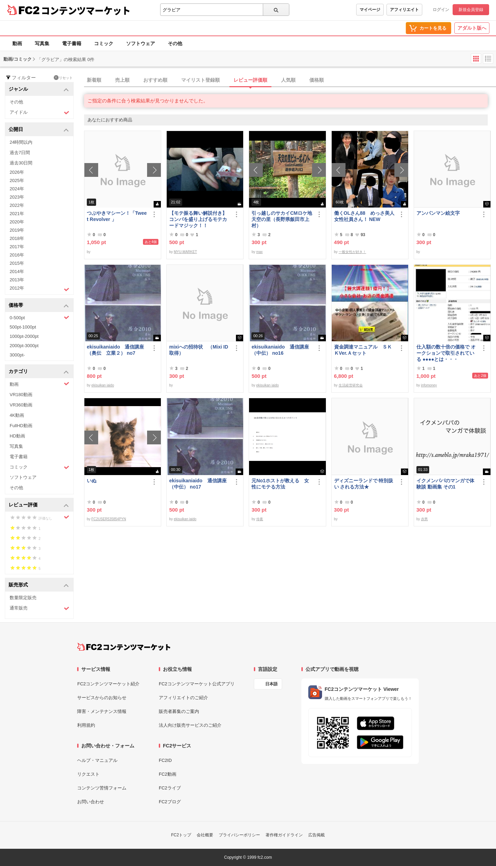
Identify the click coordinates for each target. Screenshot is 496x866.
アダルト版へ (471, 28)
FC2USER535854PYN (108, 519)
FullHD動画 (21, 425)
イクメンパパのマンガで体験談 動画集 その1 (445, 484)
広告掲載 (316, 835)
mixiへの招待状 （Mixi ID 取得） (198, 350)
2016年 (17, 255)
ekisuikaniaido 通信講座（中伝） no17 (197, 484)
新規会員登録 (470, 9)
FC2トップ (181, 835)
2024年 (17, 188)
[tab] (290, 80)
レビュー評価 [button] (39, 505)
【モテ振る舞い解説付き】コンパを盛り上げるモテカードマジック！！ (198, 219)
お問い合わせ (90, 801)
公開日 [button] (39, 130)
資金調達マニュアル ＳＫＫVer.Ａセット (363, 350)
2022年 (17, 205)
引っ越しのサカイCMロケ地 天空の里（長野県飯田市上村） (282, 219)
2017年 (17, 246)
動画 (17, 43)
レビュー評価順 (250, 80)
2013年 (17, 279)
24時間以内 (21, 142)
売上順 (122, 80)
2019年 (17, 230)
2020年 (17, 221)
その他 (175, 43)
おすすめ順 (155, 80)
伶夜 (259, 519)
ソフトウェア (140, 43)
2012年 (39, 288)
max (259, 252)
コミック (103, 43)
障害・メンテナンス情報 (101, 711)
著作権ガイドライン (284, 835)
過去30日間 (21, 162)
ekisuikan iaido (102, 385)
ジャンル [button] (39, 89)
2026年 (17, 172)
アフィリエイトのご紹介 (183, 697)
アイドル (39, 112)
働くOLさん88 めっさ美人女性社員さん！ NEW (364, 216)
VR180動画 (21, 394)
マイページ (370, 9)
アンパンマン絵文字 (438, 213)
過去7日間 (20, 152)
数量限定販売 (23, 597)
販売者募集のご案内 (179, 711)
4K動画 (17, 415)
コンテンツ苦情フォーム (101, 788)
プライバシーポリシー (239, 835)
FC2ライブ (170, 788)
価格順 (316, 80)
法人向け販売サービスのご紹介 (190, 725)
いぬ (91, 480)
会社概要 (205, 835)
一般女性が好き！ (352, 252)
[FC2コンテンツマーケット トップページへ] (123, 647)
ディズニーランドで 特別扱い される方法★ (363, 484)
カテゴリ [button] (39, 372)
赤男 (424, 519)
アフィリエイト (404, 9)
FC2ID (165, 760)
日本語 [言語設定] (271, 684)
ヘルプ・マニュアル (97, 760)
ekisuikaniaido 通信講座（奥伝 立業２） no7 (115, 350)
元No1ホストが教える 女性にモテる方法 (280, 484)
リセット (63, 77)
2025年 (17, 180)
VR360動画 (21, 404)
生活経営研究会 (351, 385)
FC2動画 (167, 774)
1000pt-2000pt (24, 336)
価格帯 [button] (39, 305)
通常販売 (39, 608)
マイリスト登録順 (200, 80)
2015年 (17, 263)
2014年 (17, 271)
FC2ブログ (170, 801)
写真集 (42, 43)
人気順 (288, 80)
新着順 (94, 80)
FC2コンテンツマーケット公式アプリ (197, 683)
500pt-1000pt (23, 327)
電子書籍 (71, 43)
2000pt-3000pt (24, 345)
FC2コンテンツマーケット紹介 (108, 683)
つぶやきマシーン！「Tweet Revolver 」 (117, 216)
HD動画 (17, 436)
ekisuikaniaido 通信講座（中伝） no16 (280, 350)
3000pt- (17, 355)
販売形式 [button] (39, 585)
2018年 (17, 238)
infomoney (429, 385)
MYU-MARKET (185, 252)
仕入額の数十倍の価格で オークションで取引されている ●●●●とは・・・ (446, 353)
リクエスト (88, 774)
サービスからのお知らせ (101, 697)
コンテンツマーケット (86, 10)
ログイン (441, 9)
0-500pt (39, 317)
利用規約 (86, 725)
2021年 (17, 213)
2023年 (17, 197)
